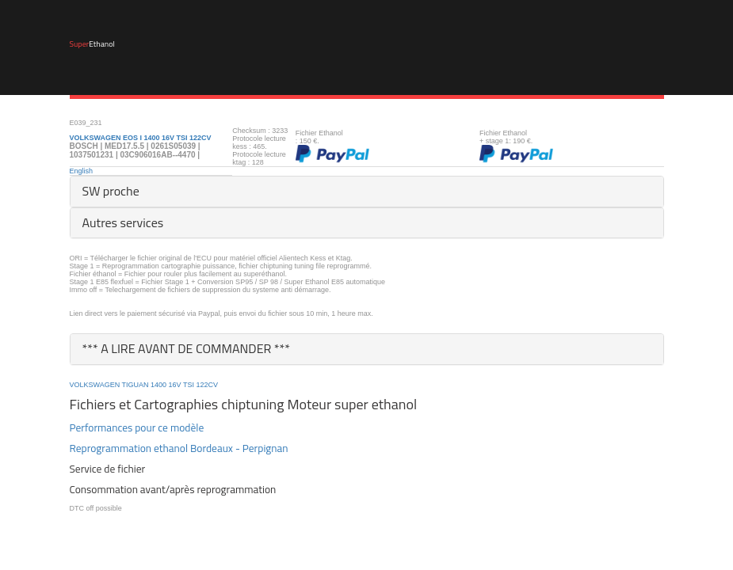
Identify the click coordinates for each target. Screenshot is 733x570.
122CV (208, 385)
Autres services (123, 222)
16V (175, 385)
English (82, 171)
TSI (188, 385)
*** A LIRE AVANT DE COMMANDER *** (186, 348)
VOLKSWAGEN (95, 385)
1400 (158, 385)
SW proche (110, 190)
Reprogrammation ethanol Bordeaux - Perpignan (179, 448)
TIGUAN (135, 385)
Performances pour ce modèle (137, 427)
